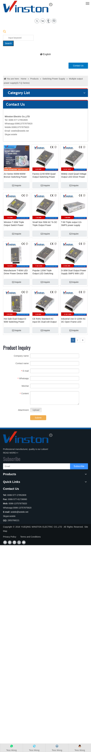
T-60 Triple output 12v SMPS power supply (71, 223)
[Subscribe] (79, 466)
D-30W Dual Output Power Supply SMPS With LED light (73, 272)
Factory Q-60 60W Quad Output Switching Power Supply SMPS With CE (44, 175)
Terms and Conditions (30, 537)
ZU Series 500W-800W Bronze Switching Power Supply (15, 175)
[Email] (40, 466)
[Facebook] (5, 542)
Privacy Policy (9, 537)
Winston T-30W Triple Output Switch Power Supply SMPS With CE (14, 224)
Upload (36, 410)
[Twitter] (19, 542)
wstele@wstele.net (20, 131)
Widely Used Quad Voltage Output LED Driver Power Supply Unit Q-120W (73, 175)
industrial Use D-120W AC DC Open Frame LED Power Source (73, 320)
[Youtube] (24, 542)
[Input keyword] (18, 38)
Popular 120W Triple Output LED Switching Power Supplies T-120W (43, 272)
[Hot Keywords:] (8, 43)
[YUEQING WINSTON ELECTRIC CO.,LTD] (27, 437)
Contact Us (78, 65)
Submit (38, 417)
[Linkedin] (14, 542)
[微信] (10, 542)
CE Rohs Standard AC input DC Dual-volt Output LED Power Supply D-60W (44, 320)
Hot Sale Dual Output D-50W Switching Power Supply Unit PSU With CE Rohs (16, 320)
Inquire (16, 185)
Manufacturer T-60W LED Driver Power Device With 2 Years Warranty (16, 272)
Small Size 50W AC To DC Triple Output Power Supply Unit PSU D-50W (44, 224)
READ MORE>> (10, 453)
